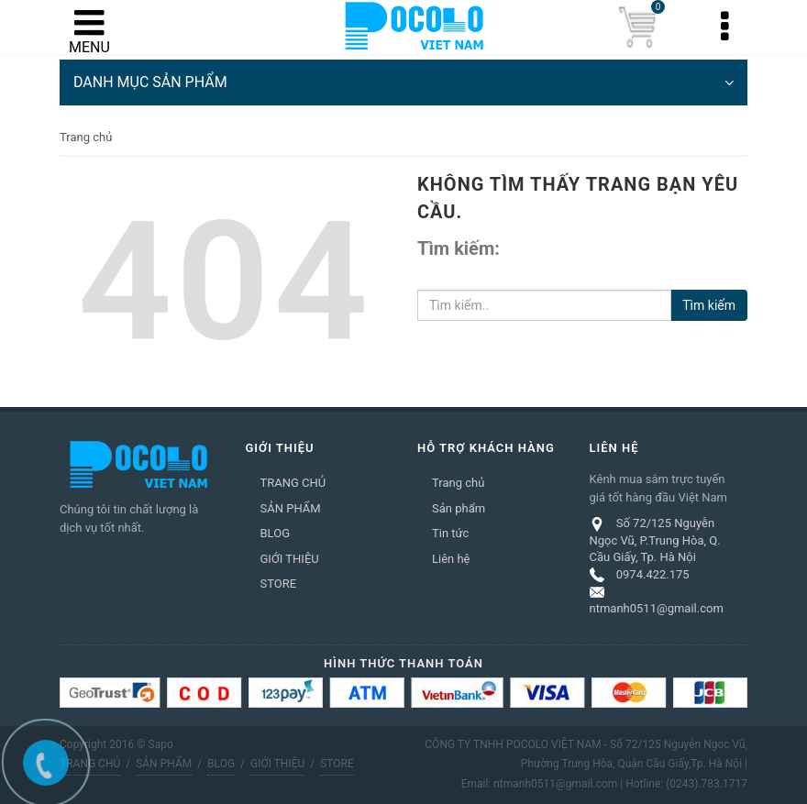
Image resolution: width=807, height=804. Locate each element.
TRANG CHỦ (293, 483)
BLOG (275, 533)
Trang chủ (86, 137)
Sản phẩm (458, 508)
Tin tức (450, 533)
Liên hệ (451, 559)
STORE (278, 583)
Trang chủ (458, 483)
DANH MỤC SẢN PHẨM (403, 82)
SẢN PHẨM (290, 508)
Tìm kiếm (708, 305)
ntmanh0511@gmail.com (657, 608)
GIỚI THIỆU (289, 559)
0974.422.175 (653, 574)
